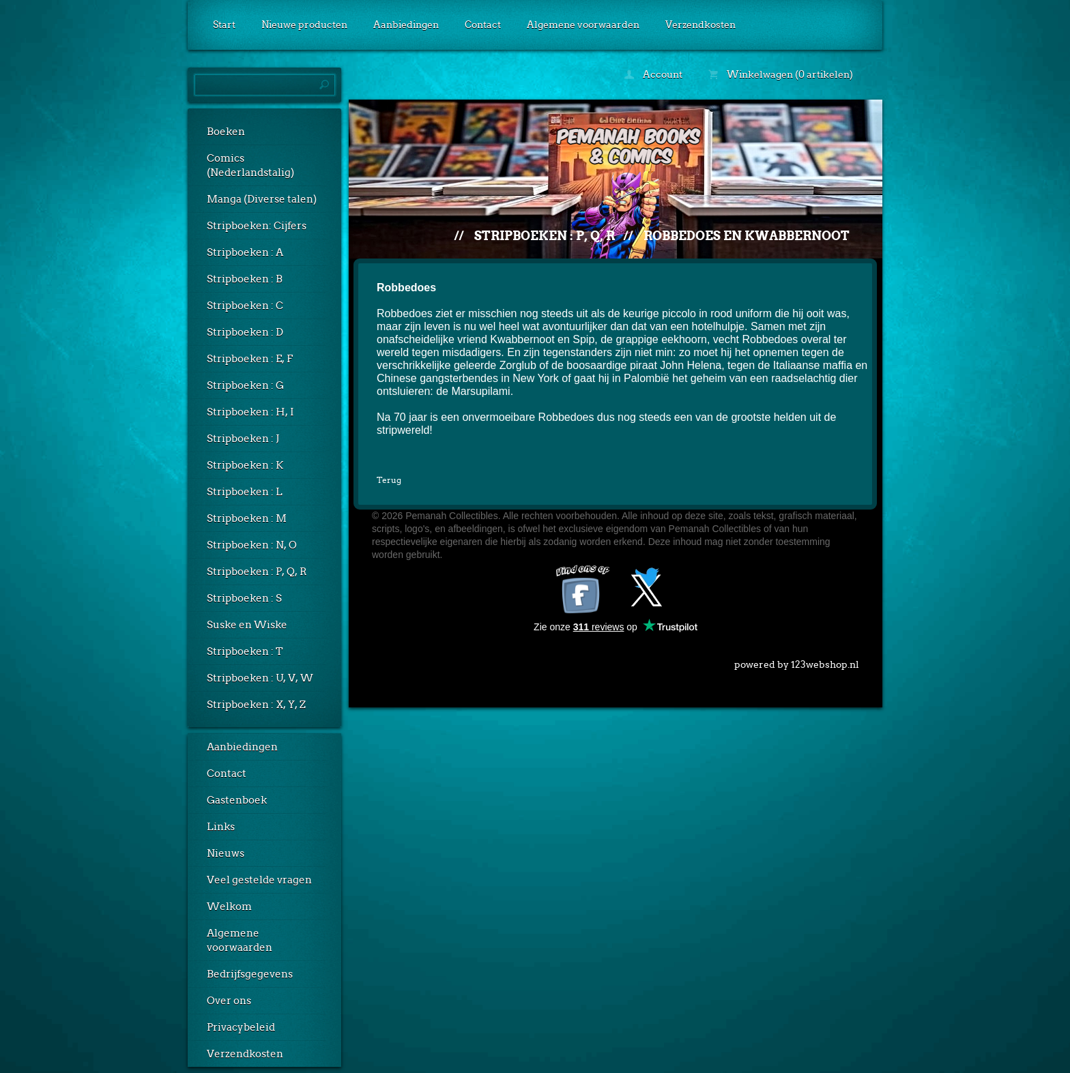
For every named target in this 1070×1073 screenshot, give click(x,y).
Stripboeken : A (245, 252)
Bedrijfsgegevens (250, 974)
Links (221, 827)
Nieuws (225, 853)
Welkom (229, 906)
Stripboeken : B (245, 279)
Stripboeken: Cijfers (256, 226)
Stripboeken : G (245, 385)
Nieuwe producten (304, 24)
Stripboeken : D (245, 332)
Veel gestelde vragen (259, 880)
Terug (389, 480)
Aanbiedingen (406, 24)
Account (653, 74)
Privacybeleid (241, 1027)
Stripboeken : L (245, 492)
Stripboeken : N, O (252, 545)
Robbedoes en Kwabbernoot (747, 236)
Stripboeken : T (245, 651)
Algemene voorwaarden (583, 24)
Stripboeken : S (244, 598)
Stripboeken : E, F (250, 359)
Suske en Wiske (247, 625)
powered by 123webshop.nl (796, 661)
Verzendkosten (700, 24)
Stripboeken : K (245, 465)
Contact (483, 24)
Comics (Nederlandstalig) (250, 165)
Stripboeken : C (245, 305)
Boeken (226, 132)
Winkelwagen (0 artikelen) (780, 74)
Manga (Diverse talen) (262, 199)
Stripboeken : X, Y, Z (256, 705)
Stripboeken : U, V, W (260, 678)
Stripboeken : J (243, 438)
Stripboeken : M (247, 518)
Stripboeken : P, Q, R (257, 571)
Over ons (229, 1001)
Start (224, 24)
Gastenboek (237, 800)
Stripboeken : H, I (250, 412)
